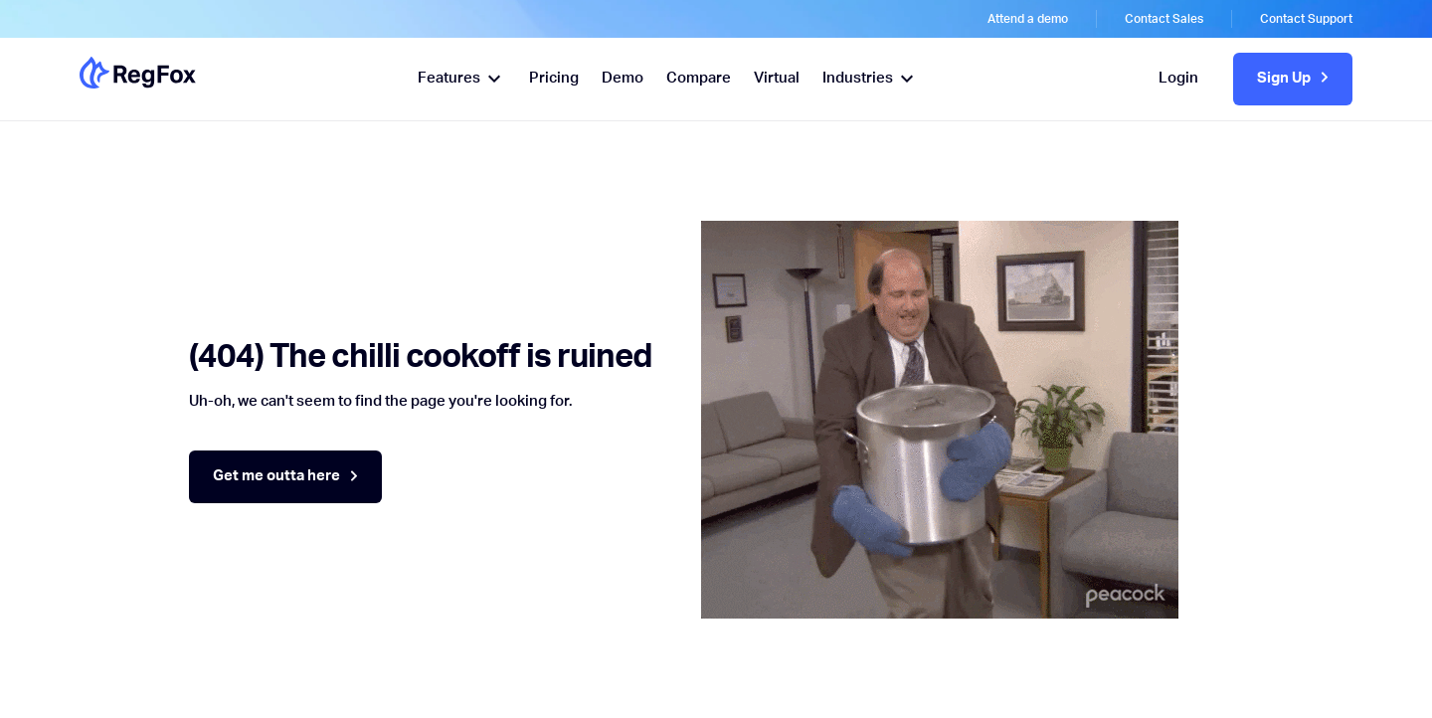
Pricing (554, 78)
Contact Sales (1164, 19)
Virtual (777, 78)
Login (1178, 78)
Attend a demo (1027, 19)
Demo (622, 78)
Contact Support (1306, 19)
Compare (698, 78)
